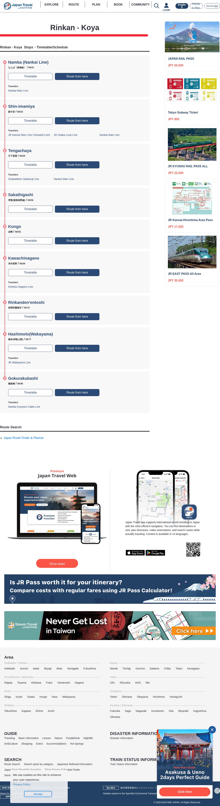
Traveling (9, 738)
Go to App (212, 5)
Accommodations (56, 743)
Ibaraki (114, 668)
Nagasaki (141, 710)
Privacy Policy (21, 784)
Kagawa (26, 710)
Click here (185, 791)
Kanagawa (193, 668)
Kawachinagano (23, 258)
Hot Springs (77, 743)
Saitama (154, 668)
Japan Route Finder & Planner (24, 437)
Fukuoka (115, 710)
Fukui (49, 682)
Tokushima (10, 710)
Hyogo (43, 696)
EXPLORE (52, 4)
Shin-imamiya (21, 106)
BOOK (118, 4)
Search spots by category (38, 764)
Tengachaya (20, 150)
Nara (55, 696)
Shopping (26, 743)
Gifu (112, 682)
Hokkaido (9, 668)
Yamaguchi (175, 696)
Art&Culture (11, 743)
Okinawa (115, 716)
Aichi (138, 682)
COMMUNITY (140, 4)
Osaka (31, 696)
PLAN (96, 4)
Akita (59, 668)
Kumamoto (157, 710)
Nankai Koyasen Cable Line (24, 406)
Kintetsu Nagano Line (20, 286)
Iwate (36, 668)
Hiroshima (159, 696)
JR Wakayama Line (19, 362)
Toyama (21, 682)
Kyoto (19, 696)
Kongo (14, 226)
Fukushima (89, 668)
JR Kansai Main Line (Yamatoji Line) (29, 134)
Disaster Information (121, 738)
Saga (128, 710)
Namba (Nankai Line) (28, 62)
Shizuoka (125, 682)
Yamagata (73, 668)
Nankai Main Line (18, 90)
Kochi (51, 710)
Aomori (24, 668)
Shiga (7, 696)
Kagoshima (199, 710)
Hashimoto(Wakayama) (30, 334)
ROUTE (74, 4)
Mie (148, 682)
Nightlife (88, 738)
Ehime (39, 710)
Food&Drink (73, 738)
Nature (58, 738)
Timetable (30, 76)
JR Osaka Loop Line (65, 134)
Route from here (77, 76)
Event (39, 743)
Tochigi (127, 668)
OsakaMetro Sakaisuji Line (23, 178)
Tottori (113, 696)
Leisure (46, 738)
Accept (38, 794)
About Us (4, 793)
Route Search (12, 764)
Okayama (142, 696)
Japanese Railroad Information (74, 764)
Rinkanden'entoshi (26, 302)
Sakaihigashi (20, 194)
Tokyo (178, 668)
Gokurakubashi (23, 378)
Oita (171, 710)
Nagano (79, 682)
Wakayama (68, 696)
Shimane (127, 696)
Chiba (167, 668)
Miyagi (47, 668)
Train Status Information (124, 764)
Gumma (140, 668)
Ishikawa (36, 682)
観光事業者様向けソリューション (137, 787)
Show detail (57, 563)
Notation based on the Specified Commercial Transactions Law (134, 793)
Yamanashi (63, 682)
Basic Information (29, 738)
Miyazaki (183, 710)
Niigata (8, 682)
